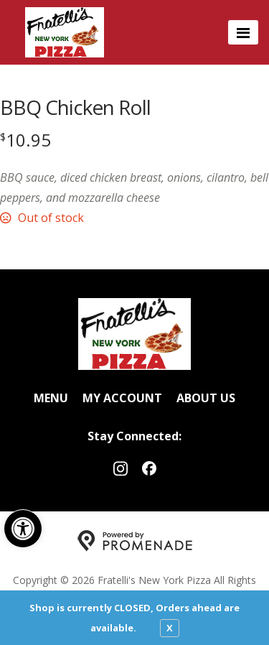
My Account (122, 398)
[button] (23, 528)
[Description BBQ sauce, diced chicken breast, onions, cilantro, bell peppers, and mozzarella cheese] (134, 187)
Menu (51, 398)
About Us (205, 398)
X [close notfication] (169, 627)
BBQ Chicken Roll (75, 107)
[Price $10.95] (25, 140)
